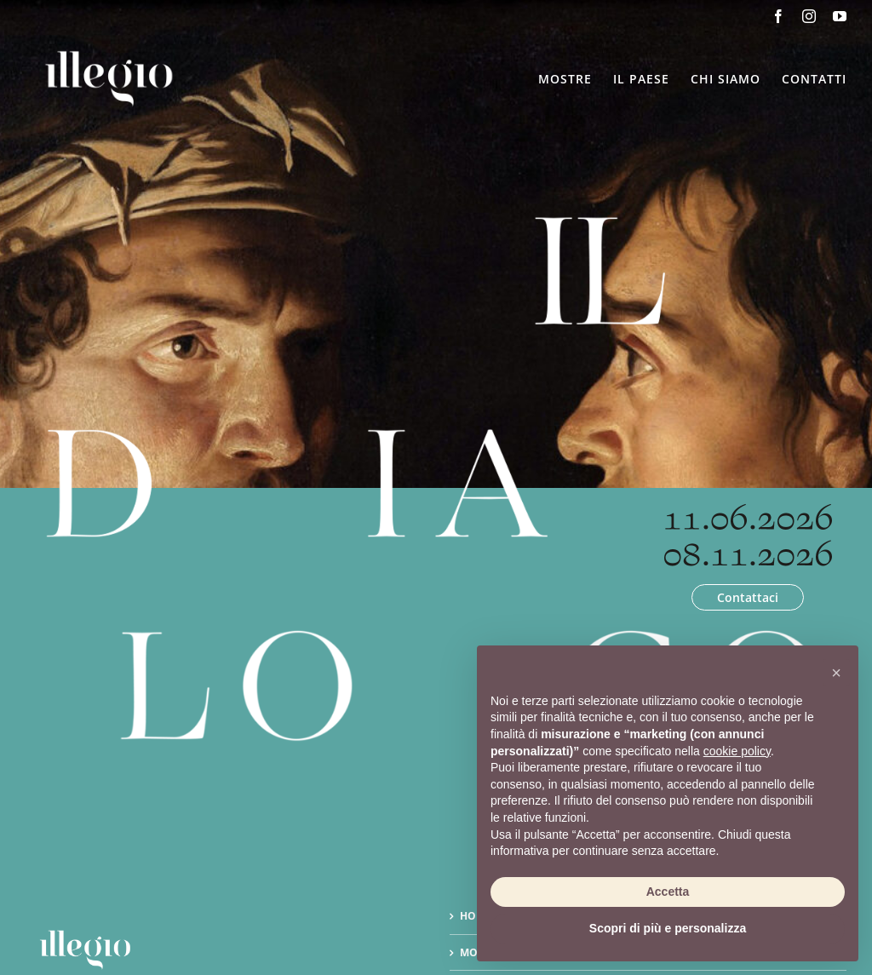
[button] (836, 672)
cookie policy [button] (737, 751)
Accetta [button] (668, 891)
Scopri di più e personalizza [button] (667, 928)
